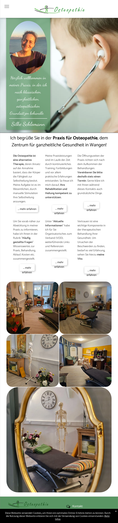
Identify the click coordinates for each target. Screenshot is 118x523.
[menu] (7, 6)
